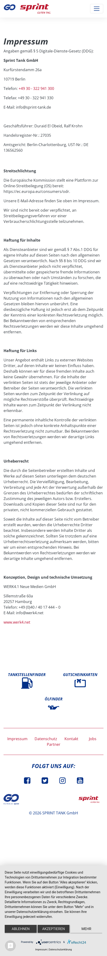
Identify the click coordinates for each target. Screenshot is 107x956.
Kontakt (71, 738)
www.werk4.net (17, 622)
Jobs (92, 738)
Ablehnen (21, 929)
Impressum (17, 738)
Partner (53, 744)
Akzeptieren (53, 929)
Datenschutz (46, 738)
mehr (86, 929)
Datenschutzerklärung (60, 949)
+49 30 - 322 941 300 (36, 88)
